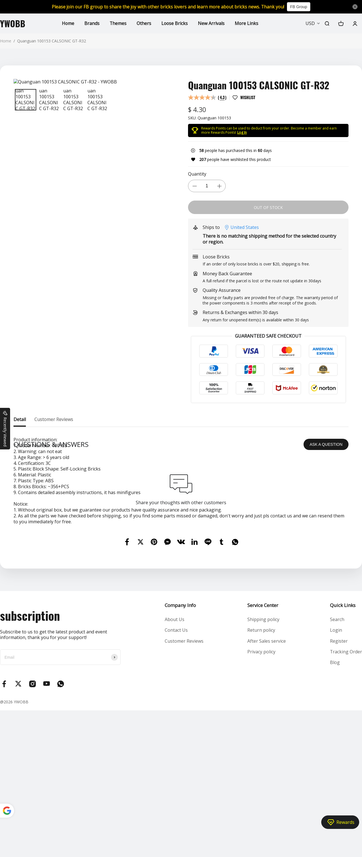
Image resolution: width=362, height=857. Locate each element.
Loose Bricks (174, 23)
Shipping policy (263, 727)
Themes (117, 23)
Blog (335, 770)
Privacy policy (261, 759)
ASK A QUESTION (326, 551)
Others (144, 23)
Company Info (180, 712)
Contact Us (176, 738)
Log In (242, 132)
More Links (247, 23)
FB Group (300, 6)
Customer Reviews (184, 748)
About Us (174, 727)
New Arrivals (211, 23)
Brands (91, 23)
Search (337, 727)
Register (338, 748)
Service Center (262, 712)
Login (336, 738)
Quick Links (342, 712)
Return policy (261, 738)
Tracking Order (346, 759)
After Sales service (266, 748)
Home (67, 23)
